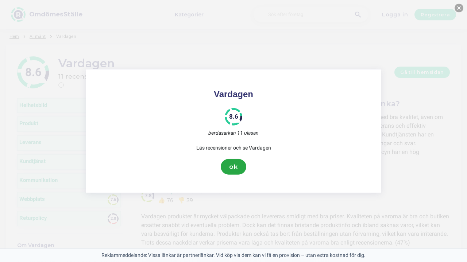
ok (233, 166)
